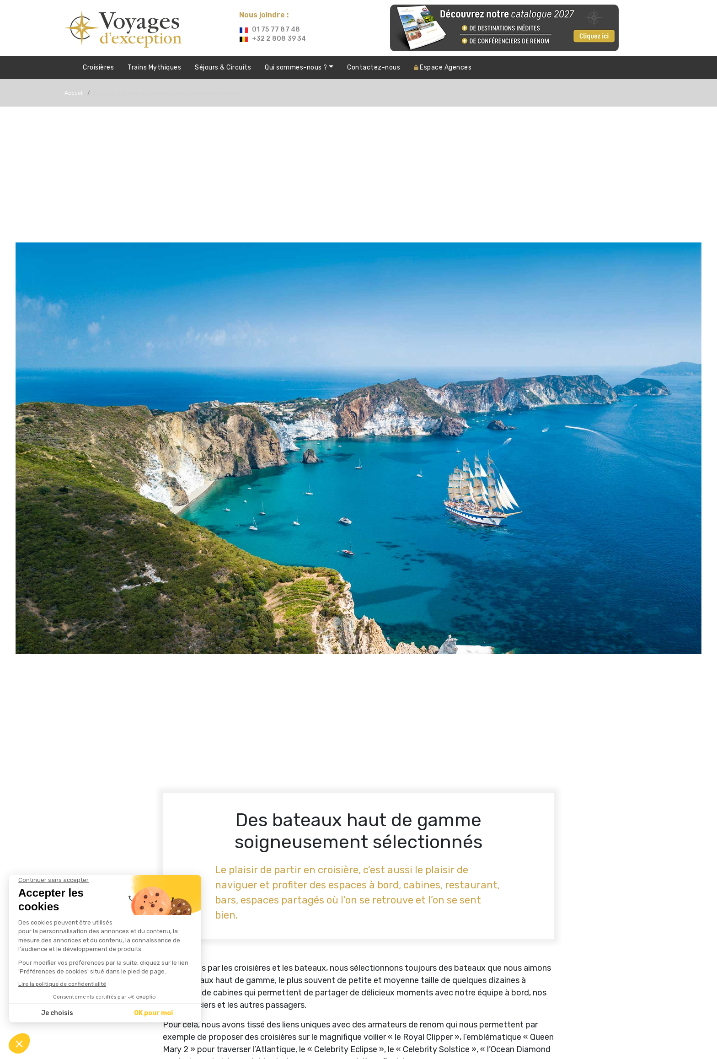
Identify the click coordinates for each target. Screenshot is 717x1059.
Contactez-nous (373, 67)
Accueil (74, 93)
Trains (154, 67)
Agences (442, 67)
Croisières (98, 67)
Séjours (223, 67)
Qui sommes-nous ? (297, 67)
